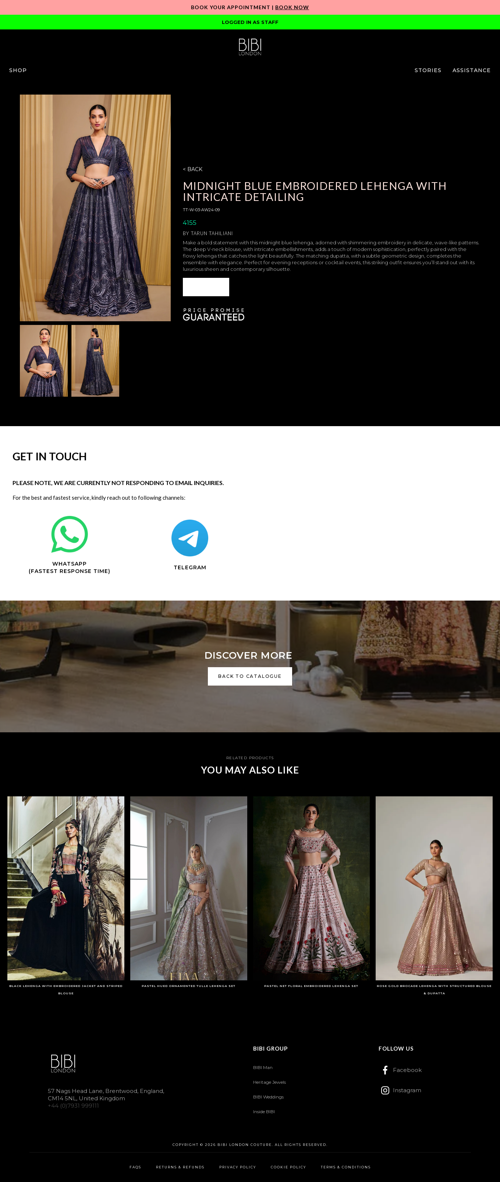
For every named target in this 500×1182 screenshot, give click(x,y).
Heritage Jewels (269, 1082)
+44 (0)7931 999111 (73, 1105)
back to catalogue (250, 676)
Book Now (292, 7)
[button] (18, 70)
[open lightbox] (95, 208)
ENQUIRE (206, 287)
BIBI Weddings (268, 1097)
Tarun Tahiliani (212, 233)
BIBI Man (263, 1067)
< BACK (192, 169)
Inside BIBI (264, 1111)
